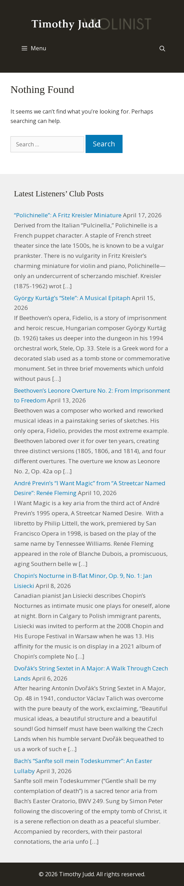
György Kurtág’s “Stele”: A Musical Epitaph (72, 298)
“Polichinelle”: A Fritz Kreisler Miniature (68, 215)
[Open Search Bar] (162, 48)
